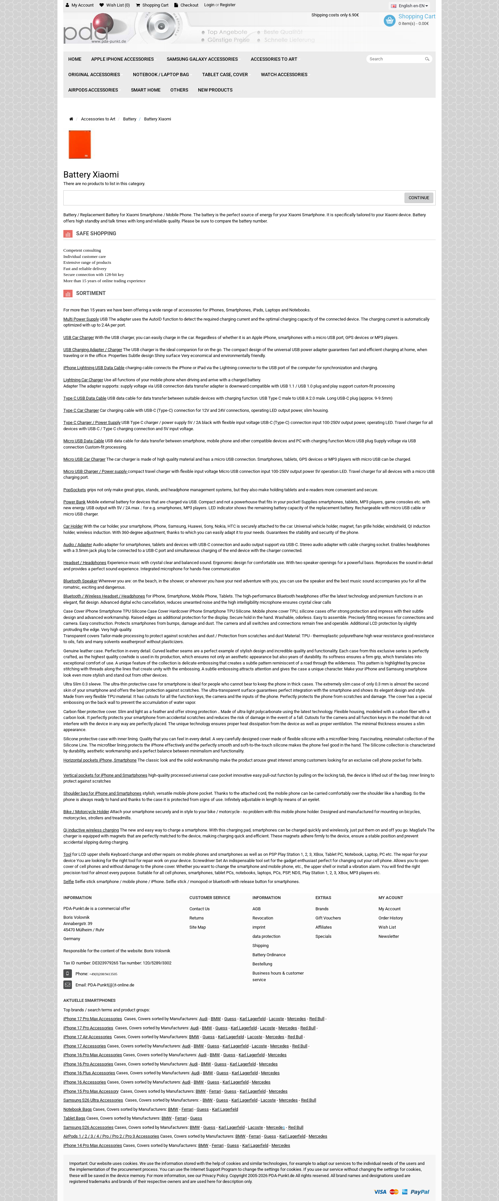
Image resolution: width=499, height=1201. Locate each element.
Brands (322, 908)
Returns (196, 918)
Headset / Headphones (84, 562)
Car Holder (73, 526)
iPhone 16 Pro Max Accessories (92, 1054)
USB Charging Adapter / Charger (92, 349)
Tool (67, 854)
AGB (256, 908)
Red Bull (316, 1018)
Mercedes (296, 1018)
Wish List (387, 927)
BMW (216, 1018)
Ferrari (215, 1091)
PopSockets (74, 489)
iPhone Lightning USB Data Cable (93, 367)
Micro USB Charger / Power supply (95, 471)
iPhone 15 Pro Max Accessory (91, 1091)
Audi (203, 1018)
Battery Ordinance (269, 954)
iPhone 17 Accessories (84, 1045)
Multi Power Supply (81, 319)
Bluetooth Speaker (80, 581)
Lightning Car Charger (83, 379)
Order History (391, 918)
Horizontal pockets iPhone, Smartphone (100, 760)
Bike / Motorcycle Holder (86, 811)
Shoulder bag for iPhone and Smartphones (102, 793)
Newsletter (389, 936)
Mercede (274, 1127)
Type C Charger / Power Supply (91, 422)
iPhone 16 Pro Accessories (88, 1064)
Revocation (262, 918)
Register (227, 4)
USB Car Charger (78, 337)
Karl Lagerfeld (231, 1036)
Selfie (68, 881)
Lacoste (276, 1018)
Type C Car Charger (81, 410)
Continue (419, 197)
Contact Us (199, 908)
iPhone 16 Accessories (84, 1082)
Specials (323, 936)
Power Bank (74, 501)
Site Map (197, 927)
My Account (390, 908)
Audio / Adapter (77, 544)
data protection (266, 936)
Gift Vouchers (328, 918)
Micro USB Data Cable (83, 440)
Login (209, 4)
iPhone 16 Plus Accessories (89, 1072)
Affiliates (323, 927)
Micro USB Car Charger (84, 459)
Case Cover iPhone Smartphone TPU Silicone (104, 611)
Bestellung (262, 963)
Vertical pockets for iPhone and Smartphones (105, 775)
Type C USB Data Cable (84, 398)
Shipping (260, 945)
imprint (258, 927)
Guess (209, 1036)
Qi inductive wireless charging (91, 830)
